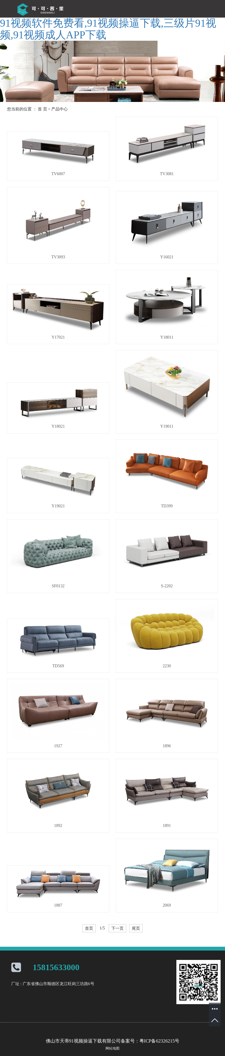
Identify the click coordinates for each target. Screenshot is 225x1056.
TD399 (167, 506)
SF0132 (58, 586)
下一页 (117, 928)
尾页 (136, 928)
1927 (58, 746)
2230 (167, 666)
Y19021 (58, 506)
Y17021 (58, 337)
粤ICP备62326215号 (159, 1040)
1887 (58, 905)
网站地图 (112, 1048)
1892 (58, 825)
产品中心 (59, 109)
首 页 (42, 109)
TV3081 (167, 174)
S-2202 (167, 586)
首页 (89, 928)
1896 (167, 746)
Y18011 (166, 337)
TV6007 (58, 174)
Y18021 (58, 426)
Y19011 (166, 426)
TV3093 (58, 257)
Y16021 (166, 257)
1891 (167, 825)
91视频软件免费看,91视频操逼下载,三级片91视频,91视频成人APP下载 (108, 29)
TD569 (58, 666)
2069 (167, 905)
